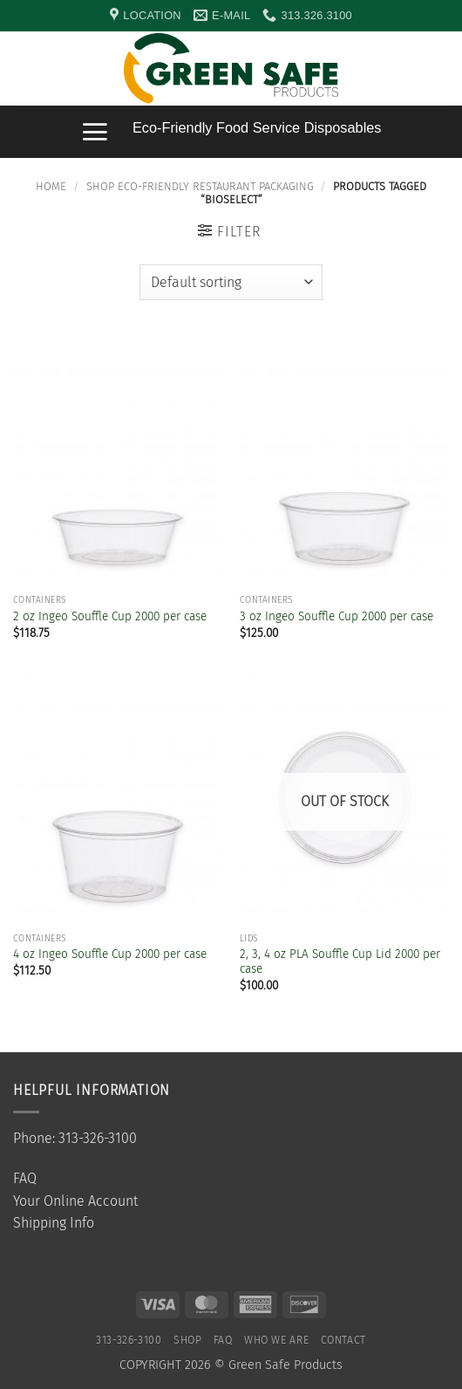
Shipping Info (53, 1223)
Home (51, 186)
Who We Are (276, 1340)
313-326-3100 (128, 1340)
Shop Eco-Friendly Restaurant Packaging (200, 186)
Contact (343, 1340)
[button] (440, 69)
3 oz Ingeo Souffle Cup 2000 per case (336, 616)
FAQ (25, 1178)
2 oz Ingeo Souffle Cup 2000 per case (110, 616)
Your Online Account (75, 1201)
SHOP (187, 1340)
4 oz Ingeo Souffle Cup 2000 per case (110, 954)
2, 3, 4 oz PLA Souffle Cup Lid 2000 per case (340, 962)
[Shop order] (230, 281)
